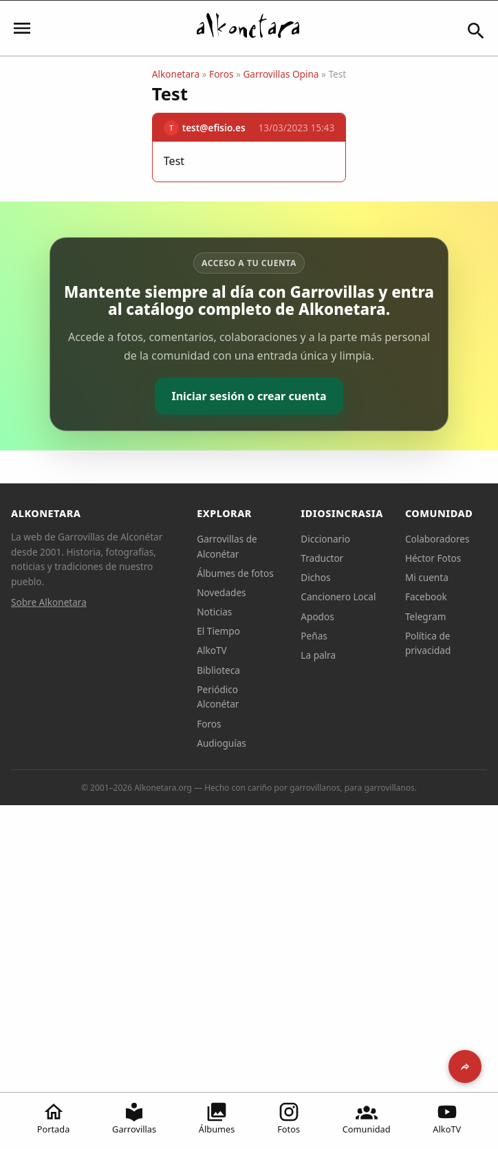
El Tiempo (218, 630)
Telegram (425, 616)
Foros (221, 73)
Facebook (426, 596)
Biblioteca (218, 670)
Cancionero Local (338, 596)
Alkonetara (175, 73)
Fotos (288, 1118)
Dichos (315, 577)
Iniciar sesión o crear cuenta (248, 396)
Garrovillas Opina (280, 73)
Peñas (314, 635)
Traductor (322, 558)
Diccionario (325, 538)
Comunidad (367, 1118)
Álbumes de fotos (235, 573)
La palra (318, 654)
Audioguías (221, 742)
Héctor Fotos (433, 558)
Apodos (317, 616)
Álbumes (217, 1118)
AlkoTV (447, 1118)
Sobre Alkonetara (49, 602)
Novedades (221, 592)
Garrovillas (134, 1118)
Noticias (214, 611)
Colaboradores (437, 538)
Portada (53, 1118)
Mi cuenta (426, 577)
